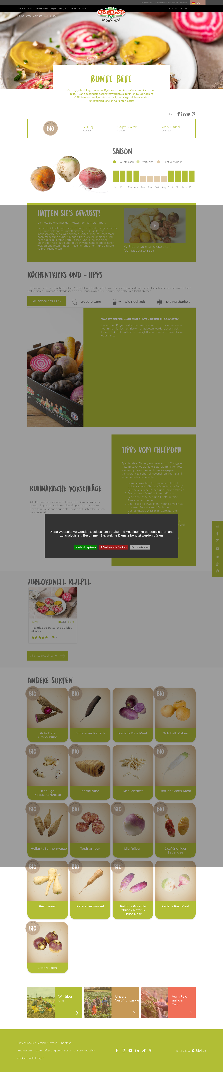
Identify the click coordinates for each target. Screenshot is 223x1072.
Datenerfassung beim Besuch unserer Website (65, 1050)
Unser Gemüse (78, 8)
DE (198, 3)
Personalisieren (140, 547)
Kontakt (173, 8)
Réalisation (191, 1051)
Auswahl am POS (47, 301)
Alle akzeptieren (86, 547)
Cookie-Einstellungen (30, 1058)
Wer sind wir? (24, 8)
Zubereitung (86, 302)
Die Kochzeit (129, 302)
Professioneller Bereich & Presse (171, 2)
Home (183, 8)
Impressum (24, 1050)
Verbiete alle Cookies (114, 547)
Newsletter (146, 2)
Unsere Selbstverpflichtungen (51, 8)
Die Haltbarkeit (173, 302)
